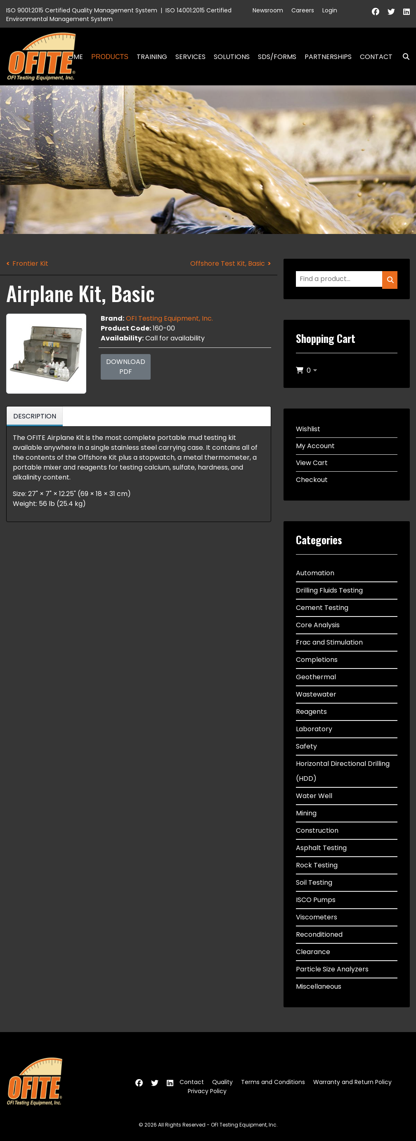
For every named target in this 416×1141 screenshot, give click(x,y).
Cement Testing (322, 607)
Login (329, 10)
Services (190, 56)
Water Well (314, 796)
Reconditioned (319, 934)
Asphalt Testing (321, 848)
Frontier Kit (30, 263)
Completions (317, 659)
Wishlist (308, 429)
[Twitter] (391, 12)
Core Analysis (318, 625)
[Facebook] (375, 12)
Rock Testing (317, 865)
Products (109, 56)
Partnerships (328, 56)
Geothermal (316, 677)
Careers (302, 10)
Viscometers (316, 917)
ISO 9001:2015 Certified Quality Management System (81, 10)
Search (403, 57)
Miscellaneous (318, 986)
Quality (222, 1082)
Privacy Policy (207, 1091)
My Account (315, 446)
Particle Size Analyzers (332, 969)
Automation (315, 573)
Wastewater (316, 694)
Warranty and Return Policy (352, 1082)
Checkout (312, 479)
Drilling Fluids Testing (329, 590)
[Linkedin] (406, 12)
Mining (306, 813)
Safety (306, 746)
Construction (317, 830)
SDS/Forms (277, 56)
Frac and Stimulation (329, 642)
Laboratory (314, 729)
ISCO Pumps (316, 900)
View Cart (312, 463)
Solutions (232, 56)
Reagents (311, 711)
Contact (376, 56)
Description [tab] (34, 416)
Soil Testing (314, 882)
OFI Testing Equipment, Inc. (169, 318)
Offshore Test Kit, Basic (227, 263)
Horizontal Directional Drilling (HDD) (343, 771)
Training (152, 56)
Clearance (313, 952)
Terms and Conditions (273, 1082)
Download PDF (125, 366)
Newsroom (268, 10)
